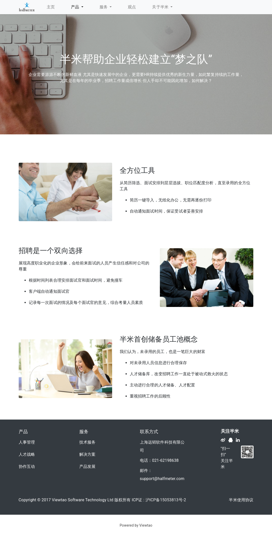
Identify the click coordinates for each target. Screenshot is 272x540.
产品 (75, 7)
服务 (104, 7)
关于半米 (160, 7)
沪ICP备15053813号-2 (165, 499)
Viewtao (146, 525)
